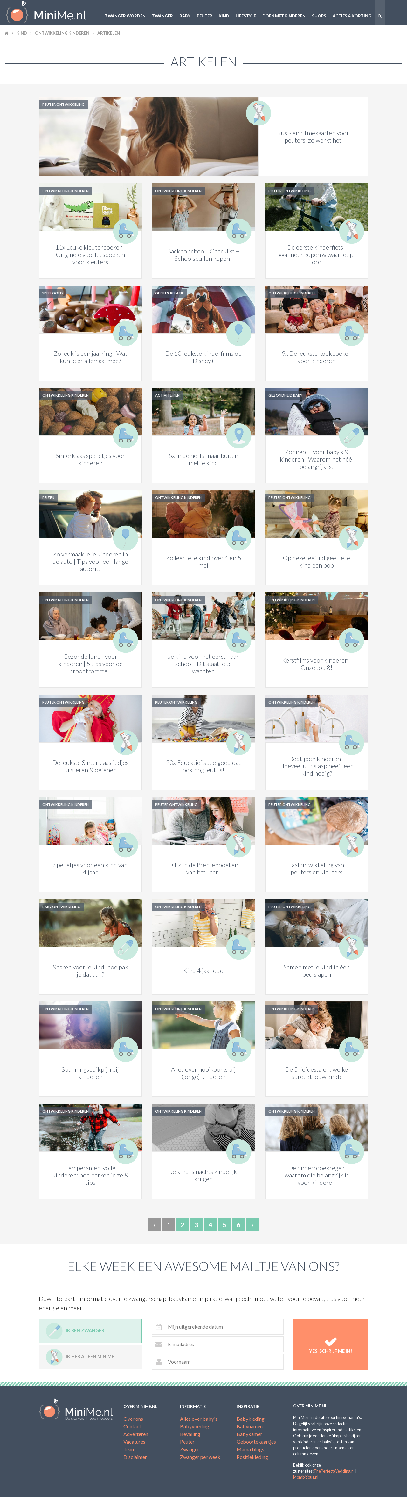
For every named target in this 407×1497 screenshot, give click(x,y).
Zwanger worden (125, 15)
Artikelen (108, 33)
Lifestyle (246, 15)
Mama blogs (250, 1449)
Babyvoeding (194, 1426)
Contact (132, 1426)
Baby (184, 15)
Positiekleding (252, 1457)
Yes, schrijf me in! (331, 1344)
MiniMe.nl (51, 12)
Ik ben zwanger (75, 1331)
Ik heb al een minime (80, 1357)
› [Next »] (252, 1225)
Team (129, 1449)
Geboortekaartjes (256, 1442)
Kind (224, 15)
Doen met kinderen (284, 15)
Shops (319, 15)
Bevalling (190, 1434)
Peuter (204, 15)
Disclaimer (135, 1457)
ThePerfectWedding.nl (334, 1470)
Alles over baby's (198, 1419)
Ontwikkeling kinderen (62, 33)
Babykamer (249, 1434)
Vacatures (134, 1442)
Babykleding (251, 1419)
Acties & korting (352, 15)
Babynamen (250, 1426)
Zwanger (162, 15)
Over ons (133, 1419)
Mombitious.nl (305, 1477)
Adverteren (135, 1434)
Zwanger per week (200, 1457)
